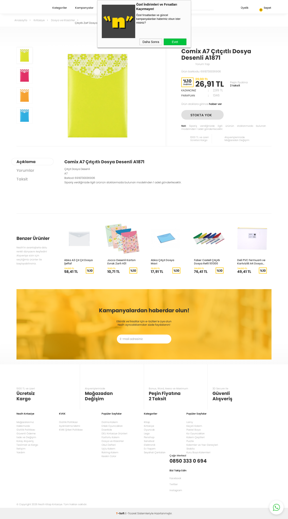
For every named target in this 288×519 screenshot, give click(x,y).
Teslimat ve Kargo (27, 445)
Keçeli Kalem (194, 426)
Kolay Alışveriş (25, 441)
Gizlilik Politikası (25, 429)
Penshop (149, 437)
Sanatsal (149, 441)
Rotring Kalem (110, 452)
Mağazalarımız (25, 422)
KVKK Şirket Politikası (71, 429)
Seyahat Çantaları (154, 452)
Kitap (147, 422)
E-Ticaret (131, 513)
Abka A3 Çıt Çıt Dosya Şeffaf (78, 261)
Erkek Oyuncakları (112, 426)
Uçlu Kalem (108, 448)
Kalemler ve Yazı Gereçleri (202, 445)
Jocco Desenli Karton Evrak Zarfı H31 (121, 261)
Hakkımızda (23, 426)
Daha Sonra (151, 42)
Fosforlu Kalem (110, 437)
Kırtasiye (149, 426)
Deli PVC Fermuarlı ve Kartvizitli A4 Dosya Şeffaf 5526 (251, 261)
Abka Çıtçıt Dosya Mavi (162, 261)
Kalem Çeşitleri (195, 437)
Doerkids (107, 429)
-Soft (120, 513)
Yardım (20, 452)
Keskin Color (109, 456)
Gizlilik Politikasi (68, 422)
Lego (147, 433)
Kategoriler (59, 8)
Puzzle (190, 441)
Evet (175, 42)
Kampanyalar (84, 8)
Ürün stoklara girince (201, 104)
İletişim (20, 448)
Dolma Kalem (110, 422)
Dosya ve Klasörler (113, 441)
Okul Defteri (109, 445)
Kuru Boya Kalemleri (198, 452)
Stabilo (190, 448)
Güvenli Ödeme (26, 433)
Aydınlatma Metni (69, 426)
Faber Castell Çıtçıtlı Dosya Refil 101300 (207, 261)
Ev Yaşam (149, 448)
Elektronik (149, 445)
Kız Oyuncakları (195, 433)
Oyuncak (149, 429)
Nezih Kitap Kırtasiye (29, 8)
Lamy (189, 422)
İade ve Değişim (26, 437)
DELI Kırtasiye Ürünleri (114, 433)
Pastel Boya (193, 429)
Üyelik (241, 8)
